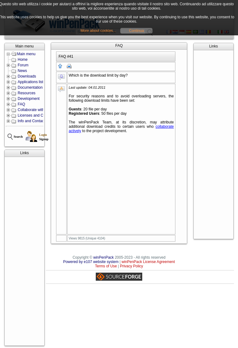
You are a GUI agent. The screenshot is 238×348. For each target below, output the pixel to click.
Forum (23, 65)
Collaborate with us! (34, 110)
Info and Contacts (32, 121)
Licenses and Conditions (38, 115)
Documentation (30, 87)
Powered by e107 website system (91, 262)
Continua (136, 31)
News (22, 71)
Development (29, 98)
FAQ (21, 104)
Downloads (27, 76)
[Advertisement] (24, 251)
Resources (26, 93)
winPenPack (103, 257)
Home (23, 59)
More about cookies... (98, 31)
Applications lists (31, 82)
